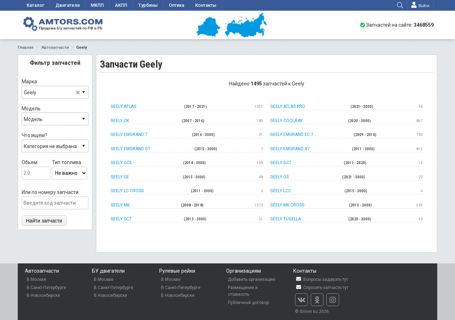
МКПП (97, 5)
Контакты (205, 5)
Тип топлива (69, 169)
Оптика (176, 5)
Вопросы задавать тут (321, 279)
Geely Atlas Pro (346, 107)
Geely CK (187, 121)
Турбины (148, 5)
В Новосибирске (43, 295)
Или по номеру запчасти (55, 199)
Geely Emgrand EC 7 (346, 135)
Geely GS (346, 177)
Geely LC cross (187, 191)
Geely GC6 (187, 163)
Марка (55, 89)
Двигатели (67, 5)
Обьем (36, 169)
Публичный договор (248, 302)
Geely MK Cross (346, 205)
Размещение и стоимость (243, 291)
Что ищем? (55, 142)
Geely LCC (346, 191)
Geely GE (187, 177)
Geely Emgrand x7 (346, 149)
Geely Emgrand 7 (187, 135)
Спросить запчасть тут (321, 287)
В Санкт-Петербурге (46, 287)
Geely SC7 (187, 219)
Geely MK (187, 205)
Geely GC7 (346, 163)
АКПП (121, 5)
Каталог (35, 5)
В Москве (36, 279)
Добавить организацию (251, 279)
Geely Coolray (346, 121)
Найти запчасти (44, 221)
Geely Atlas (187, 107)
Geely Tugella (346, 219)
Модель (55, 116)
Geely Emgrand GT (187, 149)
